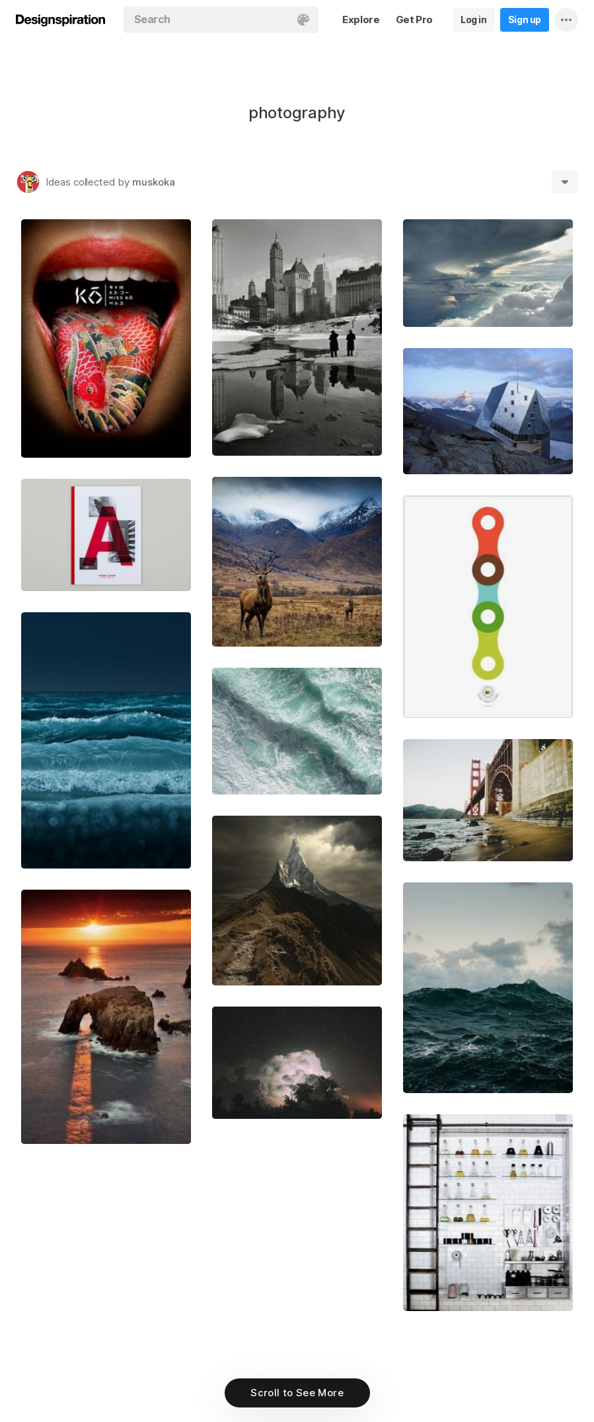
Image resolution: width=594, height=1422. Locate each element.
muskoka (153, 182)
